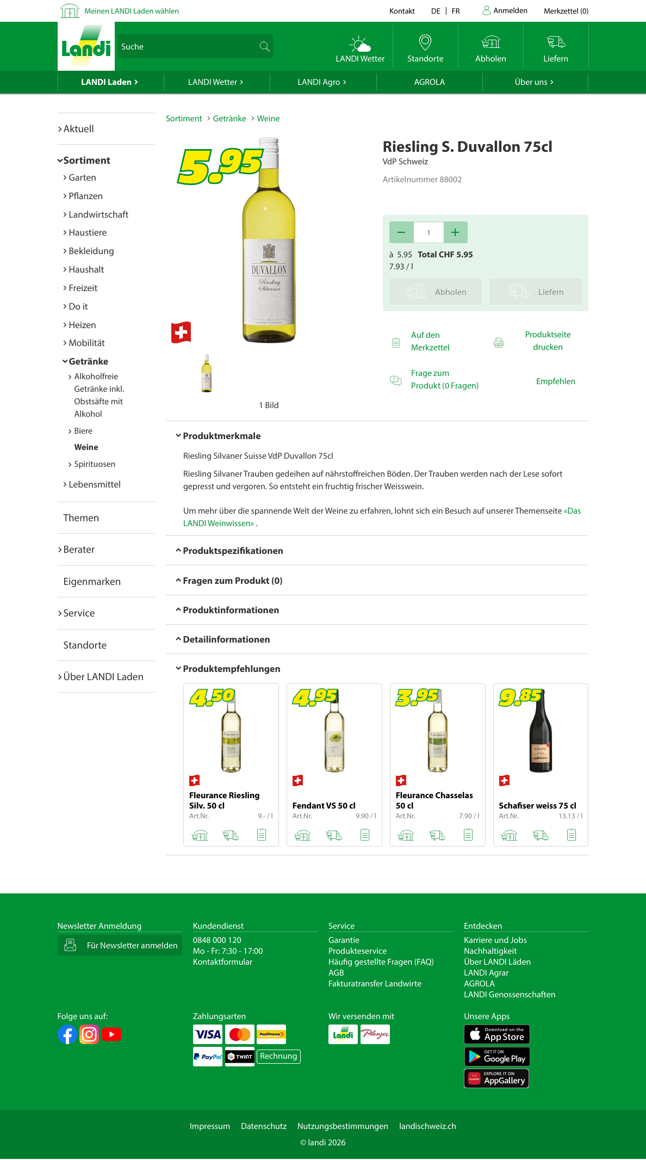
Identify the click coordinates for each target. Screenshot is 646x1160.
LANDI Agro (318, 82)
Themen (82, 517)
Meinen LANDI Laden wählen (132, 10)
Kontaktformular (223, 962)
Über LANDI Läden (497, 962)
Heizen (82, 324)
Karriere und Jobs (495, 940)
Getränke (89, 361)
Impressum (210, 1126)
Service (79, 612)
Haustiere (88, 232)
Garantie (343, 940)
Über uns (531, 82)
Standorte (85, 644)
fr (456, 10)
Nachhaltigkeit (490, 951)
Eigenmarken (92, 581)
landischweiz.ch (427, 1126)
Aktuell (79, 128)
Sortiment (87, 159)
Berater (79, 549)
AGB (336, 972)
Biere (83, 430)
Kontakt (402, 10)
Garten (82, 177)
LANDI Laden (106, 82)
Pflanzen (86, 195)
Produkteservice (357, 951)
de (435, 10)
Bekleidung (91, 250)
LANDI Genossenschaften (509, 994)
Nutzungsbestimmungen (342, 1126)
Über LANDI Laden (104, 676)
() (566, 10)
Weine (86, 447)
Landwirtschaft (99, 214)
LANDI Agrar (486, 972)
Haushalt (86, 269)
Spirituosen (95, 464)
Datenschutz (264, 1126)
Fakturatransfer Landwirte (374, 983)
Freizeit (83, 287)
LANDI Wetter (212, 82)
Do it (78, 306)
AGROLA (429, 82)
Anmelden (511, 10)
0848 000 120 (217, 940)
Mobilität (87, 342)
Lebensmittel (95, 484)
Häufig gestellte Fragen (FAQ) (381, 962)
